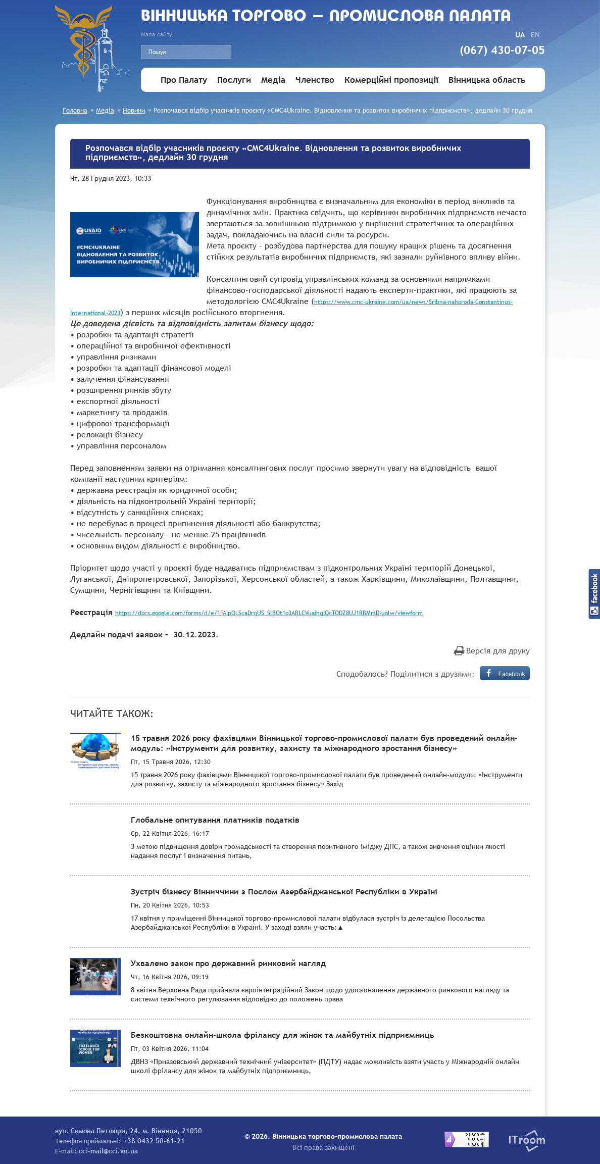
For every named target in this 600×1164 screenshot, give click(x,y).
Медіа (273, 80)
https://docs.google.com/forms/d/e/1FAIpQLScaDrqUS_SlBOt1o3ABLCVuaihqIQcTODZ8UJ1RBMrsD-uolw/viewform (269, 613)
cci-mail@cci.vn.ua (108, 1150)
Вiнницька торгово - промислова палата (326, 17)
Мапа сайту (156, 34)
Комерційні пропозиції (391, 80)
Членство (314, 80)
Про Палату (184, 80)
